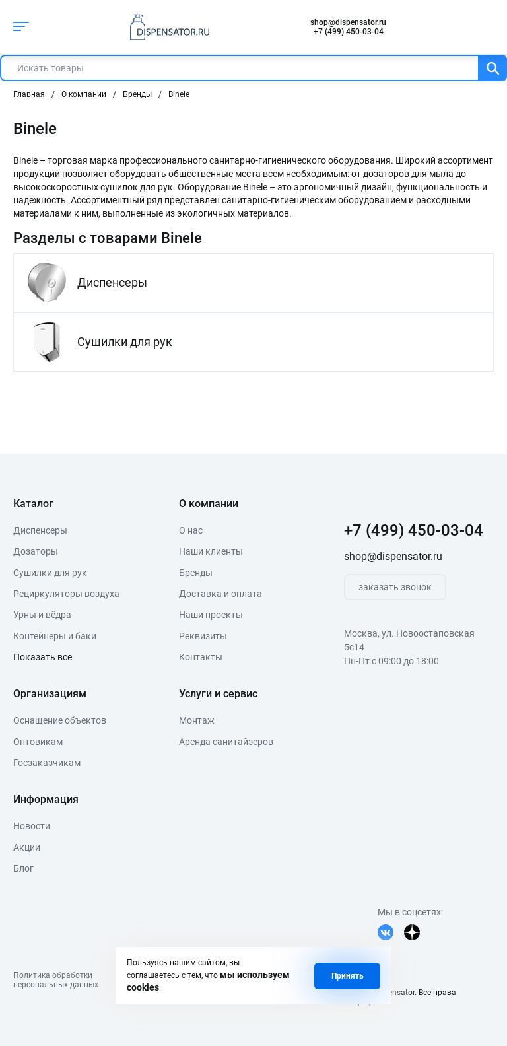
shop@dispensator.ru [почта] (348, 22)
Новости (31, 826)
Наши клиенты (211, 551)
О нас (191, 530)
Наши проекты (211, 615)
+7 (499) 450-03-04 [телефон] (349, 31)
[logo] (166, 27)
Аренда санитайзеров (226, 741)
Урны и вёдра (42, 615)
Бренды (196, 572)
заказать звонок (395, 587)
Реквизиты (203, 636)
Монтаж (197, 720)
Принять (347, 976)
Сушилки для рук (50, 572)
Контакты (200, 657)
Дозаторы (35, 551)
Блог (23, 868)
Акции (26, 847)
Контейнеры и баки (54, 636)
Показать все (42, 657)
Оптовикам (38, 741)
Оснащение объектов (59, 720)
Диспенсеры (40, 530)
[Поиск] (492, 68)
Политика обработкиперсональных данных (55, 980)
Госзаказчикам (47, 762)
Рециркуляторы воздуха (66, 593)
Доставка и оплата (220, 593)
